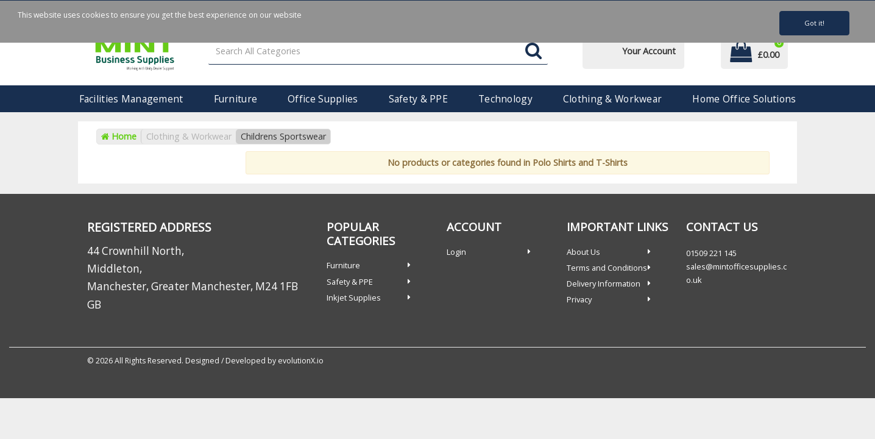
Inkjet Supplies (354, 297)
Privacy (579, 299)
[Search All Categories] (378, 51)
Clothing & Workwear (612, 98)
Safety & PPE (418, 98)
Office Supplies (323, 98)
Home (118, 136)
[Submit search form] (533, 51)
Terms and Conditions (607, 267)
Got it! (814, 22)
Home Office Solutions (744, 98)
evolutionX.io (301, 360)
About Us (583, 251)
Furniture (236, 98)
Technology (505, 98)
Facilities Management (131, 98)
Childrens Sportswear (283, 136)
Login (456, 251)
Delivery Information (603, 283)
